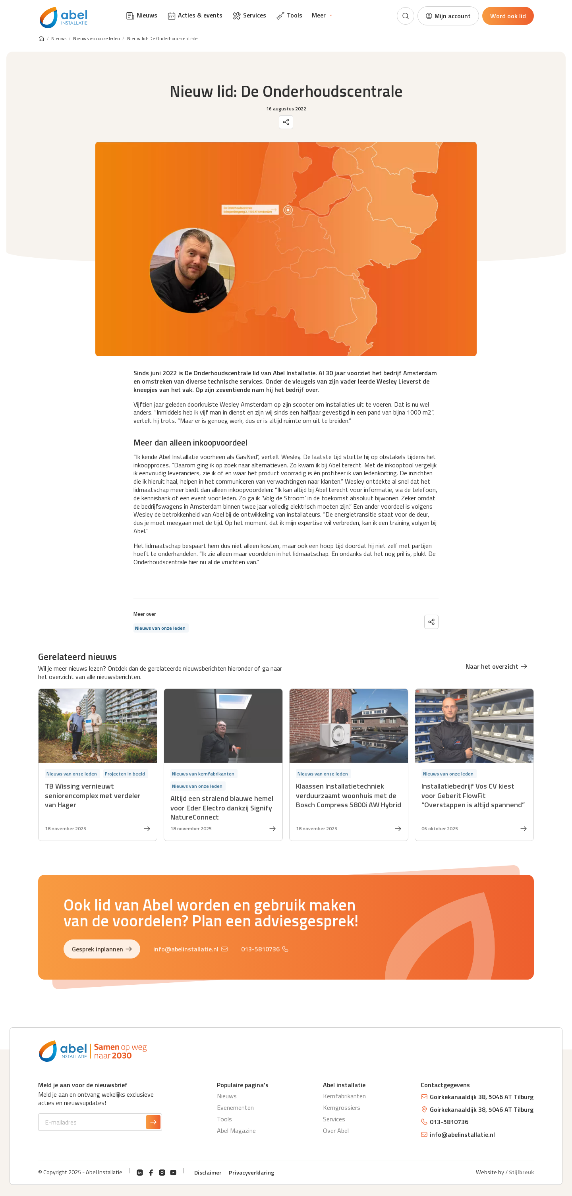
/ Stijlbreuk (519, 1172)
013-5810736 (265, 950)
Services (334, 1119)
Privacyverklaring (251, 1172)
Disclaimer (208, 1172)
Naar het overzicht (497, 666)
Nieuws (59, 39)
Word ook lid (508, 16)
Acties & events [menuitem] (194, 15)
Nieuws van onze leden (96, 39)
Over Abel (336, 1130)
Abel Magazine (236, 1130)
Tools (224, 1119)
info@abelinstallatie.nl (190, 950)
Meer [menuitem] (319, 15)
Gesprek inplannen (102, 950)
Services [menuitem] (249, 15)
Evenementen (235, 1107)
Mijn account (448, 16)
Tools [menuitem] (289, 15)
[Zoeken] (405, 16)
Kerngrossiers (341, 1107)
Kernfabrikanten (344, 1096)
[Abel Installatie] (63, 17)
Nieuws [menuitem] (141, 15)
